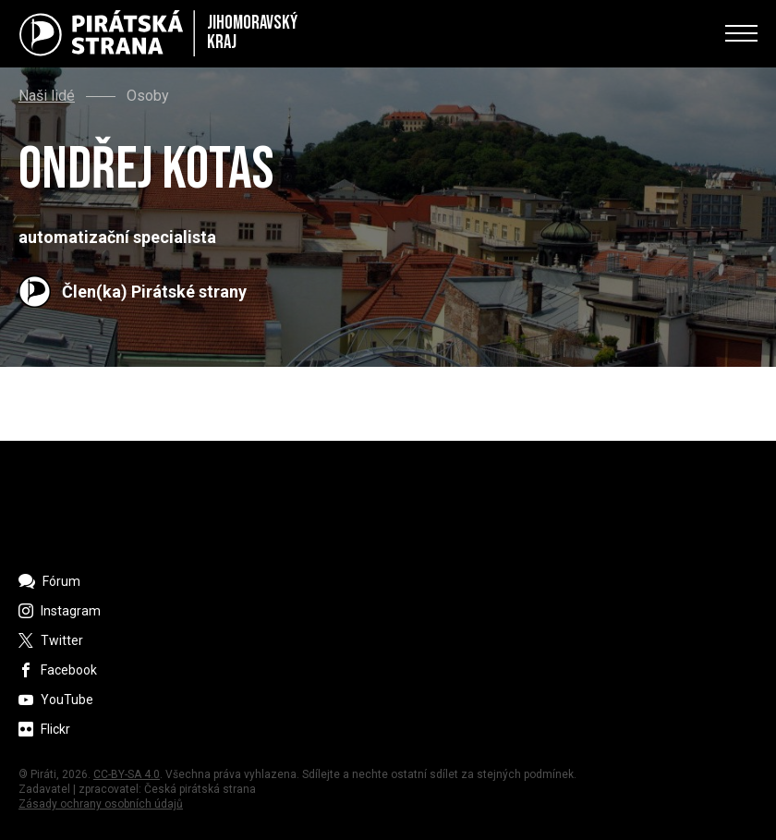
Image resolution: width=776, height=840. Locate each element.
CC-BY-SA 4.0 (126, 774)
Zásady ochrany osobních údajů (100, 803)
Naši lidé (46, 96)
